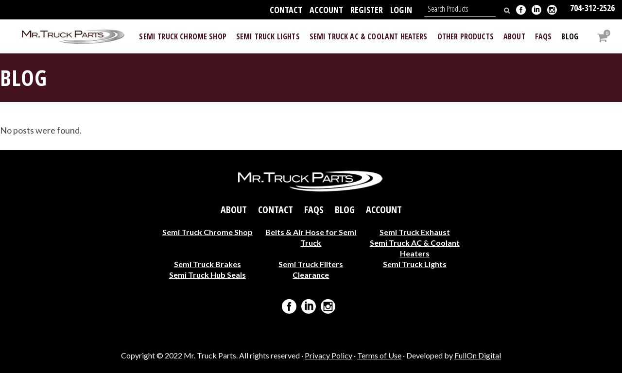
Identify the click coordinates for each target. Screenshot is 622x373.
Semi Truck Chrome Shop (207, 232)
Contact (286, 10)
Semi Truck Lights (415, 264)
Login (401, 10)
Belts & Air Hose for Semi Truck (310, 237)
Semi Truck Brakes (207, 264)
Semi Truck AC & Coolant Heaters (415, 248)
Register (366, 10)
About (234, 209)
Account (326, 10)
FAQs (314, 209)
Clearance (311, 274)
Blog (345, 209)
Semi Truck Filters (310, 264)
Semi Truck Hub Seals (207, 274)
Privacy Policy (328, 355)
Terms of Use (379, 355)
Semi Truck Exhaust (415, 232)
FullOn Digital (477, 355)
